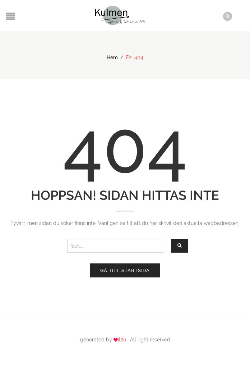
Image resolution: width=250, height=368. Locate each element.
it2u (123, 339)
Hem (112, 57)
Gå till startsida (125, 270)
